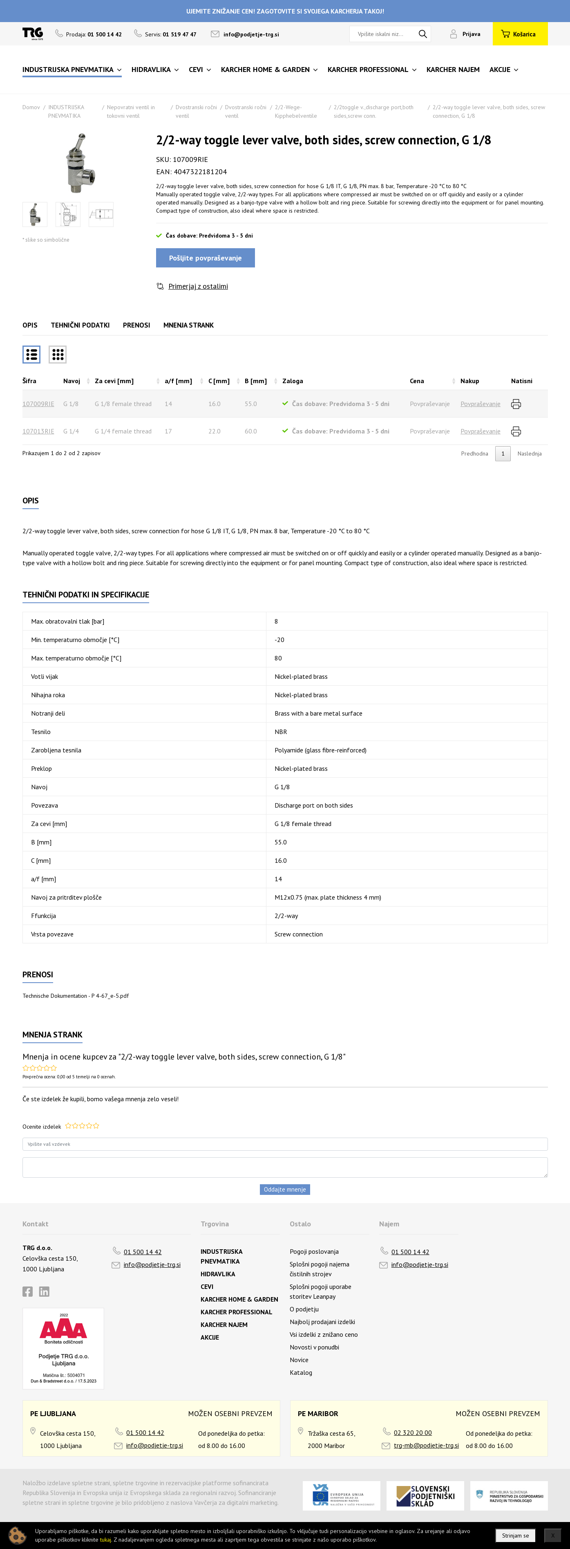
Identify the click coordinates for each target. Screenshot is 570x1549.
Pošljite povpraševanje (205, 258)
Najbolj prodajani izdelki (322, 1322)
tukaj (105, 1539)
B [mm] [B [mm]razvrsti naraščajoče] (256, 381)
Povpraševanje (480, 404)
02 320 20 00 (413, 1432)
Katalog (301, 1372)
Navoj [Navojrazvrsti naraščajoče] (71, 381)
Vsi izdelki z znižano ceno (324, 1334)
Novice (299, 1360)
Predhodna (474, 453)
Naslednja (530, 453)
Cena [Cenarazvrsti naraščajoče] (417, 381)
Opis (30, 325)
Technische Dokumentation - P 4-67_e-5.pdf (75, 995)
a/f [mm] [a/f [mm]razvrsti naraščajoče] (178, 381)
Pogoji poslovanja (314, 1251)
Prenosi (136, 325)
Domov (31, 107)
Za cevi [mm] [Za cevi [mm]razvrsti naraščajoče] (114, 381)
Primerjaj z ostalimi (198, 286)
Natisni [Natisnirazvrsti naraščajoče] (521, 381)
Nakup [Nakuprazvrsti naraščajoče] (469, 381)
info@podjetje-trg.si (251, 34)
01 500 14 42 (143, 1252)
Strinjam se (515, 1535)
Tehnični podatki (80, 325)
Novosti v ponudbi (314, 1347)
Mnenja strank (188, 325)
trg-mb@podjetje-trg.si (426, 1445)
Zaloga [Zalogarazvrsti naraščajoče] (292, 381)
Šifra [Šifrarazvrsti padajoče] (29, 381)
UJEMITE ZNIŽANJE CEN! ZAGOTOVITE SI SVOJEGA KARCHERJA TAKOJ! (285, 11)
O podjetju (304, 1309)
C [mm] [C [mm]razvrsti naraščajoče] (219, 381)
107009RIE (38, 404)
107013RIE (38, 431)
